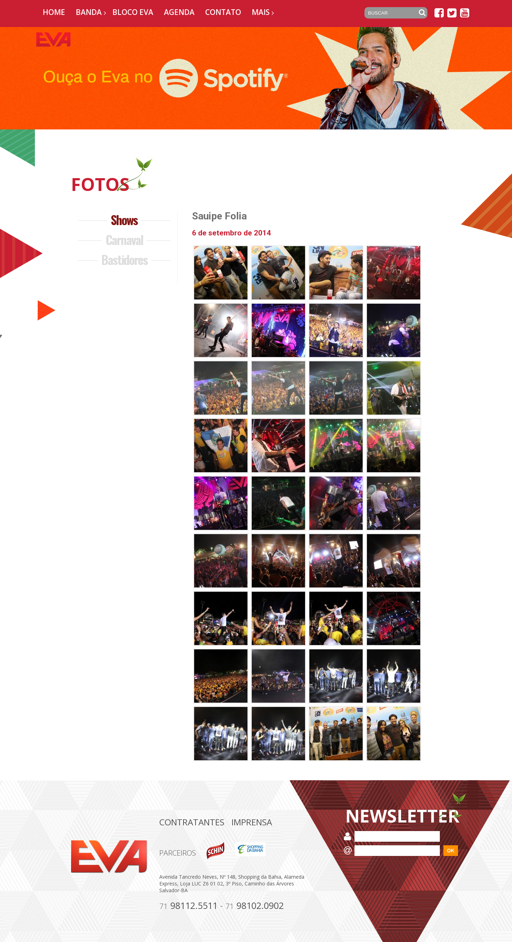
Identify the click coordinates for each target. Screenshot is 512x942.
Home (54, 12)
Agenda (179, 12)
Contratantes (191, 822)
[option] (256, 78)
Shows (124, 220)
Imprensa (251, 822)
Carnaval (124, 239)
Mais (261, 12)
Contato (223, 12)
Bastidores (124, 259)
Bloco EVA (132, 12)
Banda (89, 12)
